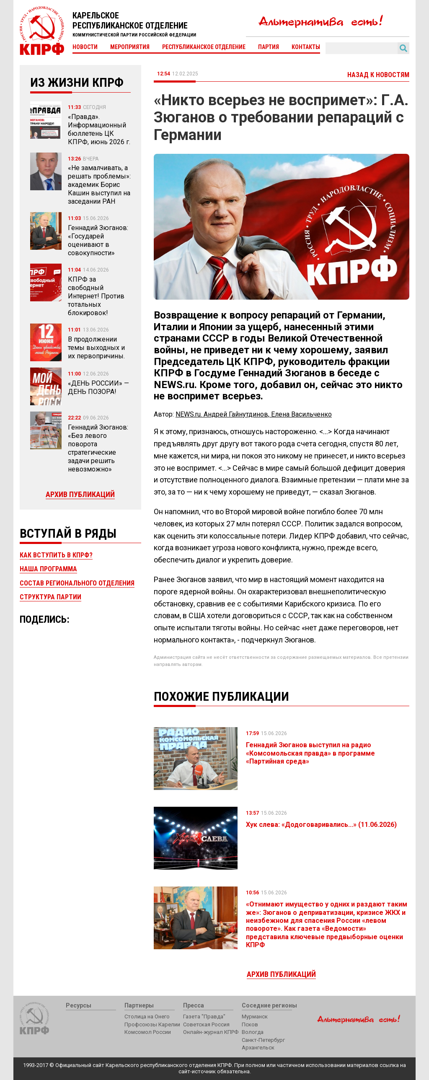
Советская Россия (206, 1024)
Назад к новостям (378, 75)
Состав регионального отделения (77, 583)
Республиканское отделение (204, 47)
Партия (268, 47)
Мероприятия (130, 47)
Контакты (306, 47)
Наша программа (48, 569)
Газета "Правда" (204, 1016)
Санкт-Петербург (263, 1040)
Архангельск (258, 1047)
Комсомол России (147, 1032)
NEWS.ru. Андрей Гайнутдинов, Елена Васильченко (254, 414)
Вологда (253, 1032)
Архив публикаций (80, 494)
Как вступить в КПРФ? (56, 555)
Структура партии (50, 597)
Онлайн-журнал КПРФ (210, 1032)
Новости (85, 47)
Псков (250, 1024)
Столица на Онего (147, 1016)
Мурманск (255, 1016)
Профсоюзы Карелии (152, 1024)
